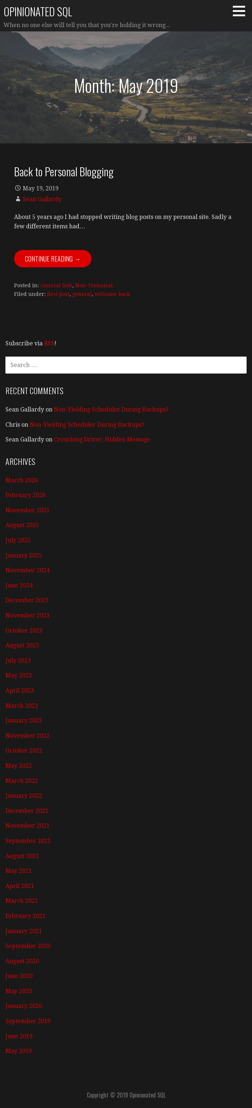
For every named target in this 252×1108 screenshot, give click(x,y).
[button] (241, 10)
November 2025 (27, 510)
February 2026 (25, 495)
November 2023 (27, 615)
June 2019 (19, 1036)
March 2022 (21, 780)
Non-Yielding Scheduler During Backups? (111, 409)
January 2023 (23, 720)
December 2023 (26, 600)
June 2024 (19, 585)
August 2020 (22, 961)
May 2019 (18, 1051)
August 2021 (22, 856)
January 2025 (23, 555)
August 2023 (22, 645)
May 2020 (18, 991)
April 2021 (19, 886)
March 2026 (21, 480)
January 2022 (23, 795)
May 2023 (18, 675)
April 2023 (19, 690)
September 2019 (28, 1021)
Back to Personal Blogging (64, 171)
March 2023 (21, 705)
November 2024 (27, 570)
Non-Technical (94, 285)
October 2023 (23, 630)
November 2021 (27, 825)
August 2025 (22, 525)
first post (58, 294)
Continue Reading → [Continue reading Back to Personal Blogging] (53, 258)
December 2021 (26, 810)
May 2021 (18, 870)
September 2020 (28, 946)
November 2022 (27, 735)
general (82, 294)
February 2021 (25, 916)
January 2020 (23, 1006)
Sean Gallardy (42, 199)
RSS (49, 343)
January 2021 (23, 931)
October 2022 (23, 750)
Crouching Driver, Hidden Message (102, 439)
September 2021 (28, 840)
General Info (56, 285)
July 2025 (18, 540)
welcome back (112, 294)
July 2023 (18, 660)
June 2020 (19, 976)
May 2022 (18, 765)
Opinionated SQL (38, 11)
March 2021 (21, 900)
